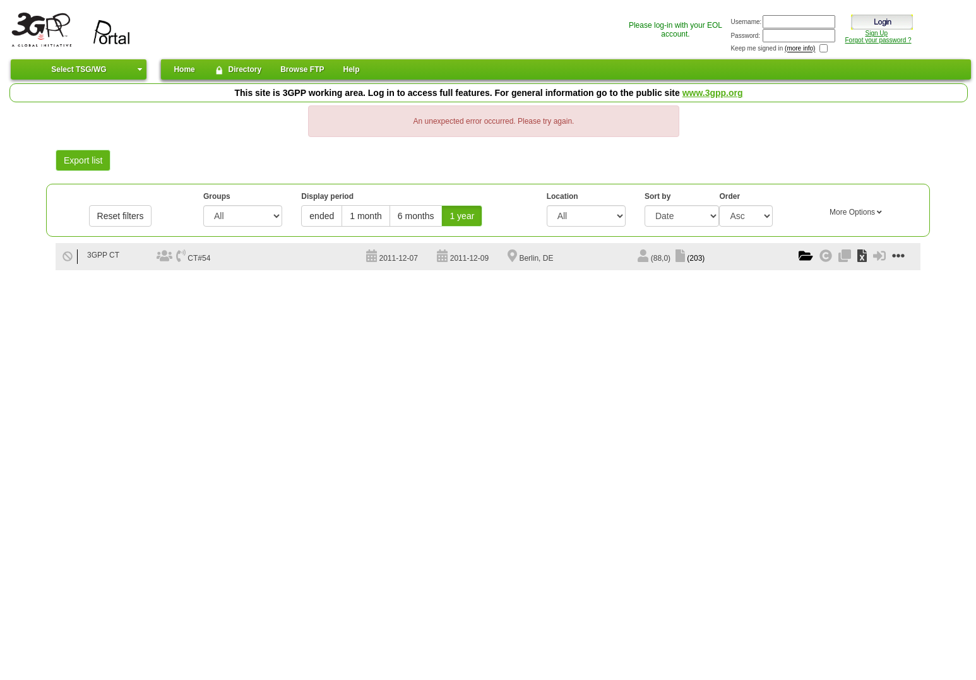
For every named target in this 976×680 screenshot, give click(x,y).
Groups (216, 196)
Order (729, 196)
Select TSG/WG (78, 69)
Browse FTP (302, 69)
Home (184, 69)
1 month (366, 216)
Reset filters (120, 216)
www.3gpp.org (712, 93)
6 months (416, 216)
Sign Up (876, 33)
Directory (237, 70)
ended (321, 216)
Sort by (657, 196)
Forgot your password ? (878, 40)
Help (351, 69)
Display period (327, 196)
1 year (461, 216)
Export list (83, 160)
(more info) (800, 48)
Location (562, 196)
